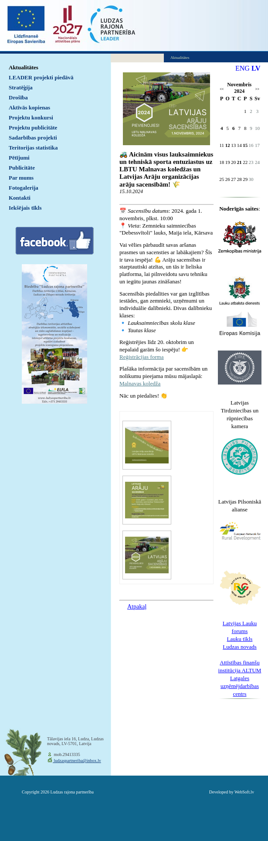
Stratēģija (21, 87)
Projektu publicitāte (33, 127)
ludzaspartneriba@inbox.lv (77, 760)
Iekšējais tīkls (25, 207)
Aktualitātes (23, 67)
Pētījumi (19, 157)
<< (222, 89)
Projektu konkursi (31, 117)
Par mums (21, 177)
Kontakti (20, 197)
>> (257, 89)
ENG (242, 68)
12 (227, 145)
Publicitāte (22, 167)
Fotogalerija (23, 187)
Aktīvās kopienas (29, 107)
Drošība (18, 97)
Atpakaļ (136, 606)
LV (256, 68)
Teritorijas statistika (33, 147)
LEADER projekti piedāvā (41, 77)
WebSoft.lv (244, 792)
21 (239, 162)
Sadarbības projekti (33, 137)
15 (245, 145)
